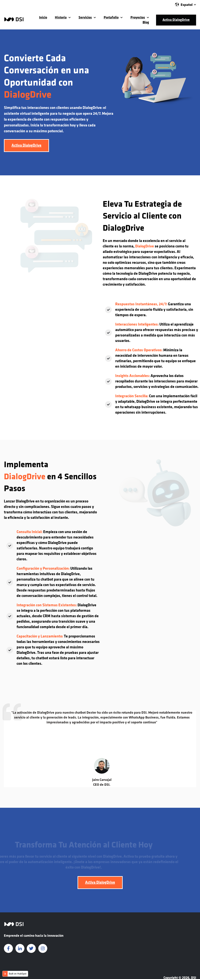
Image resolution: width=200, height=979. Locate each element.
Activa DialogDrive (176, 20)
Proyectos (137, 17)
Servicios (85, 17)
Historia (61, 17)
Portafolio (111, 17)
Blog (146, 22)
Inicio (43, 17)
